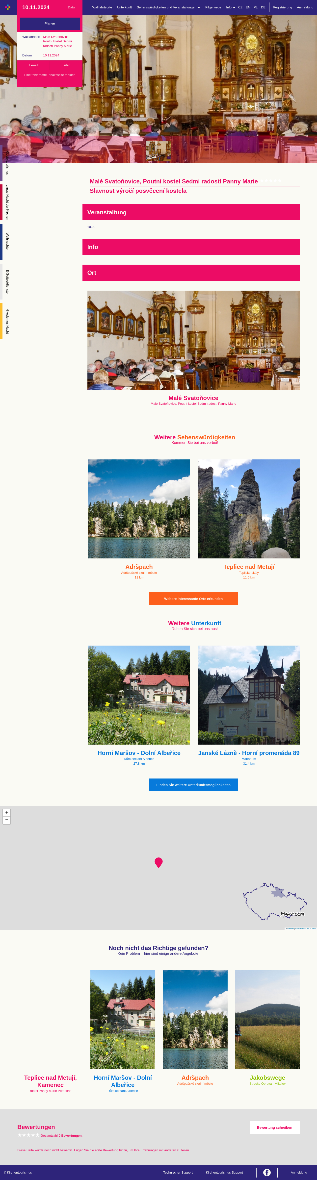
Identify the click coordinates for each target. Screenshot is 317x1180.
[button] (159, 862)
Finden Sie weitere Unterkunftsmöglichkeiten (193, 785)
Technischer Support (178, 1172)
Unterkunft (124, 7)
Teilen (66, 65)
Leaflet (290, 929)
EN (248, 7)
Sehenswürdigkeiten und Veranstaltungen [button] (168, 7)
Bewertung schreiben (274, 1128)
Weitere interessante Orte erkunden (193, 599)
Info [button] (231, 7)
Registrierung (282, 7)
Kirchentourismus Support (224, 1172)
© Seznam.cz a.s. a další (305, 929)
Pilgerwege (213, 7)
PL (256, 7)
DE (263, 7)
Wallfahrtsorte (102, 7)
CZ (240, 7)
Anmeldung (305, 7)
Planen (50, 23)
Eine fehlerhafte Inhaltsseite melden (50, 75)
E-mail (33, 65)
